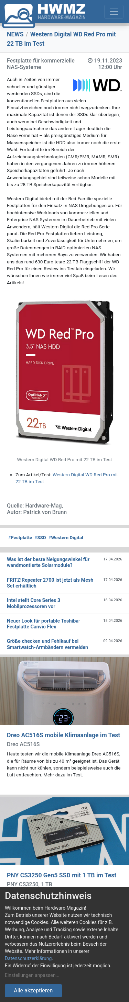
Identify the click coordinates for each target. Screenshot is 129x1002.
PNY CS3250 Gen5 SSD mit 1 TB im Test (61, 875)
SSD (40, 537)
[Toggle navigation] (113, 12)
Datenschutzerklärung (28, 958)
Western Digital (66, 537)
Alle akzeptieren (33, 990)
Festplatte (20, 537)
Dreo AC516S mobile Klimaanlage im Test (63, 735)
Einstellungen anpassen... (32, 975)
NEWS (15, 34)
